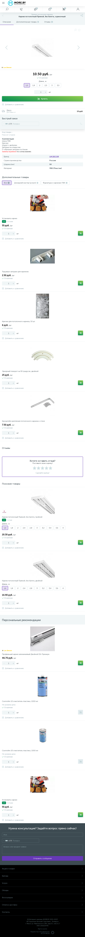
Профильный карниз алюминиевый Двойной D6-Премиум (25, 654)
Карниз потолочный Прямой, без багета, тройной (22, 517)
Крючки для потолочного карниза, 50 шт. (18, 321)
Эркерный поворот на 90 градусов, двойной (20, 371)
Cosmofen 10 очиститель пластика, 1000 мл (20, 701)
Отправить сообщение (42, 858)
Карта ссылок (42, 929)
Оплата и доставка (42, 905)
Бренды (42, 876)
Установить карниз (9, 218)
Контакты (42, 912)
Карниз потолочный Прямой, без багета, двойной (22, 581)
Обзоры (42, 890)
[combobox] (7, 124)
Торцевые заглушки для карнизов (15, 272)
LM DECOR (54, 156)
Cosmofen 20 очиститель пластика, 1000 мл (20, 750)
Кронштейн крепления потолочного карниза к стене (23, 421)
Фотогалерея (42, 898)
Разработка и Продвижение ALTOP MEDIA (42, 932)
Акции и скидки (42, 869)
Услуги (42, 883)
